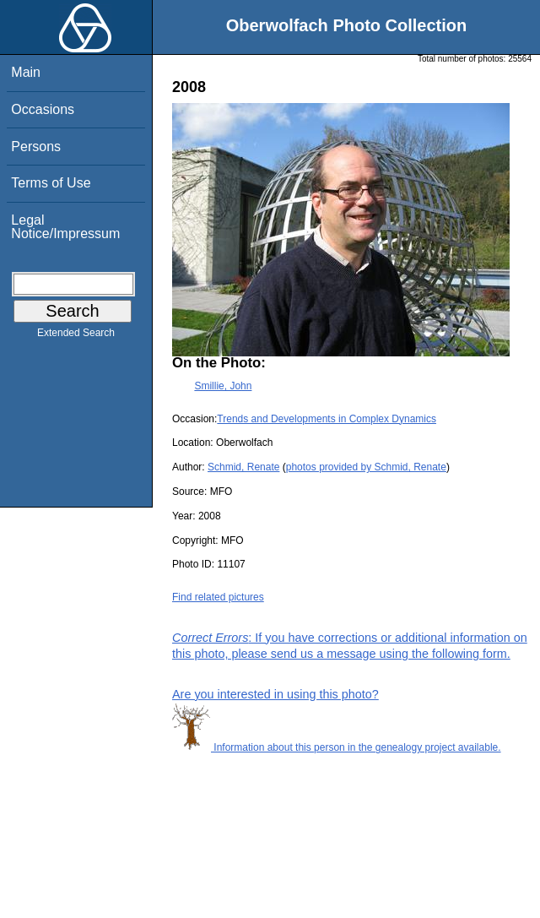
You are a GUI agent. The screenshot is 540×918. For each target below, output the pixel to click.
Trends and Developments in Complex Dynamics (326, 419)
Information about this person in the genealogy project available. (336, 747)
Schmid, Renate (243, 467)
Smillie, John (222, 386)
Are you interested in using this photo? (275, 694)
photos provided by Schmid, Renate (366, 467)
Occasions (42, 109)
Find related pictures (218, 597)
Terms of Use (50, 183)
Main (25, 72)
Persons (36, 146)
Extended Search (76, 336)
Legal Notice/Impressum (65, 227)
